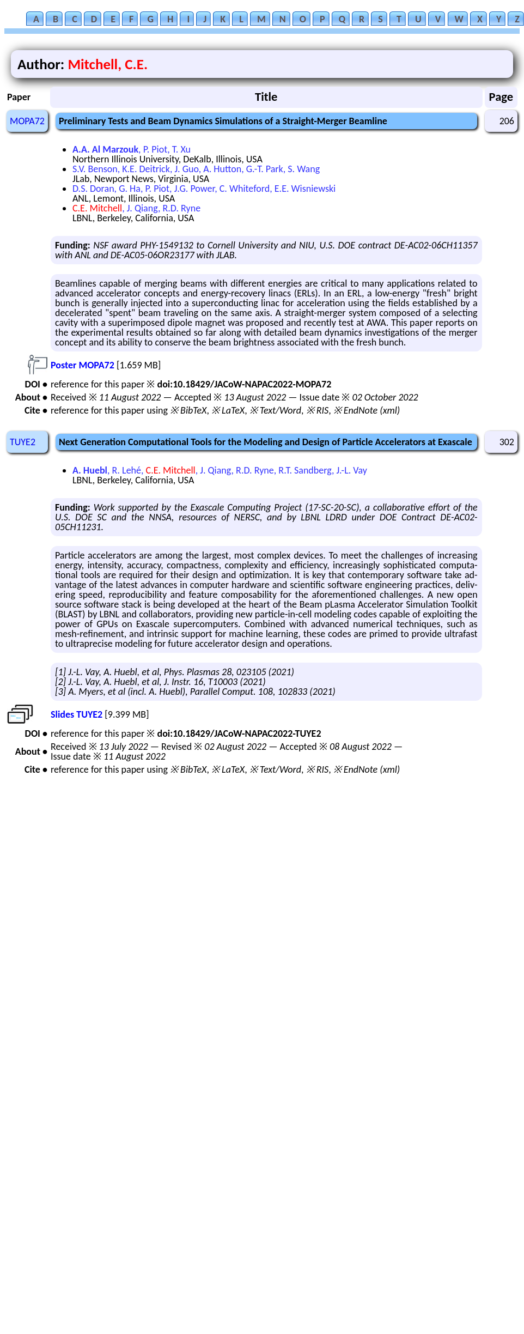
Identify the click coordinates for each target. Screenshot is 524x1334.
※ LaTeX (228, 410)
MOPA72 (27, 121)
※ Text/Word (275, 410)
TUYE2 (22, 442)
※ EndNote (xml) (366, 410)
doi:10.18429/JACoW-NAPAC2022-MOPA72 (244, 384)
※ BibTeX (188, 410)
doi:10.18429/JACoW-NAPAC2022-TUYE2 (239, 733)
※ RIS (317, 410)
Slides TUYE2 (76, 714)
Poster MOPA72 (82, 365)
